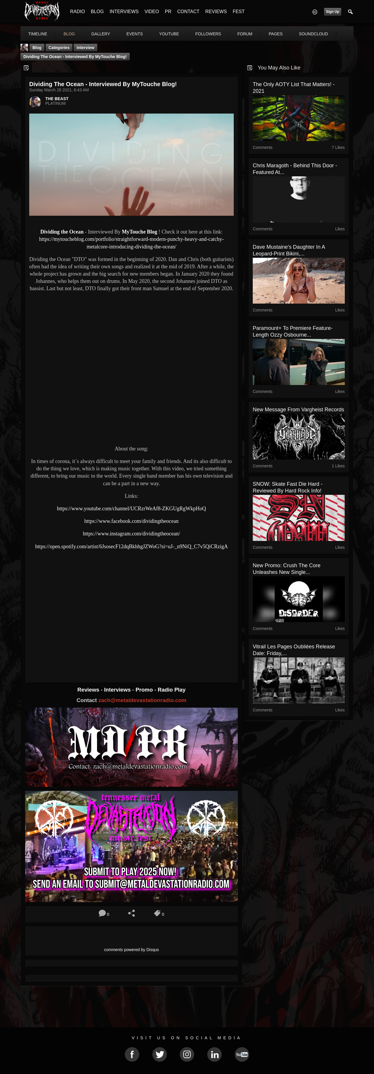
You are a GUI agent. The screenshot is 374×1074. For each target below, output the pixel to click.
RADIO (77, 11)
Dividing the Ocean (62, 232)
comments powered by (131, 949)
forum (244, 34)
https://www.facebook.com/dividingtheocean (131, 521)
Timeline (37, 34)
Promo (145, 690)
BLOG (97, 11)
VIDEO (151, 11)
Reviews (89, 690)
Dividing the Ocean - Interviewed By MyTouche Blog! (75, 56)
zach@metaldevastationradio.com (142, 700)
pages (276, 34)
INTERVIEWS (124, 11)
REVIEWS (216, 11)
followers (208, 34)
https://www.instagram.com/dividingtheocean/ (131, 534)
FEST (239, 11)
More (307, 34)
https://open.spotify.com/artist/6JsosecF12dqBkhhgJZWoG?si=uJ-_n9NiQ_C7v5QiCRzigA (131, 546)
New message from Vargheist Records (298, 409)
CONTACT (188, 11)
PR (168, 11)
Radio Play (172, 690)
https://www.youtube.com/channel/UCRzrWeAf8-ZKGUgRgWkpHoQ (131, 508)
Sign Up (332, 12)
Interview (85, 47)
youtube (169, 34)
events (135, 34)
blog (69, 34)
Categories (59, 47)
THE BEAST (56, 98)
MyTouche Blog (139, 232)
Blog (36, 47)
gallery (100, 34)
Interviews (118, 690)
